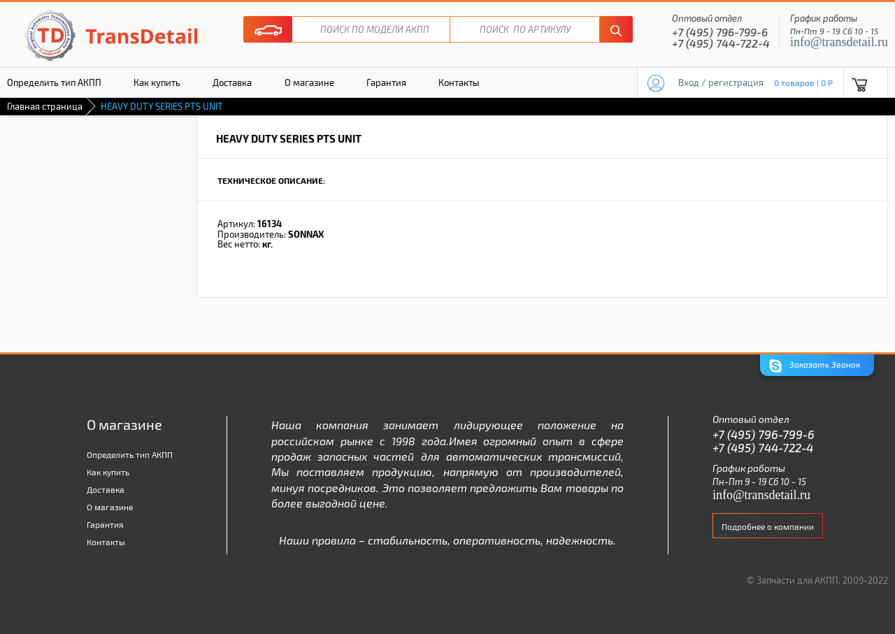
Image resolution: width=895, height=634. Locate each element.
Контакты (458, 82)
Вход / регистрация (721, 82)
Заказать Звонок (814, 366)
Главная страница (45, 106)
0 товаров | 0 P (803, 82)
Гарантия (386, 82)
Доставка (232, 82)
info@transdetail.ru (839, 42)
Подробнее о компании (768, 526)
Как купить (157, 82)
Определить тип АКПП (130, 454)
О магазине (309, 82)
